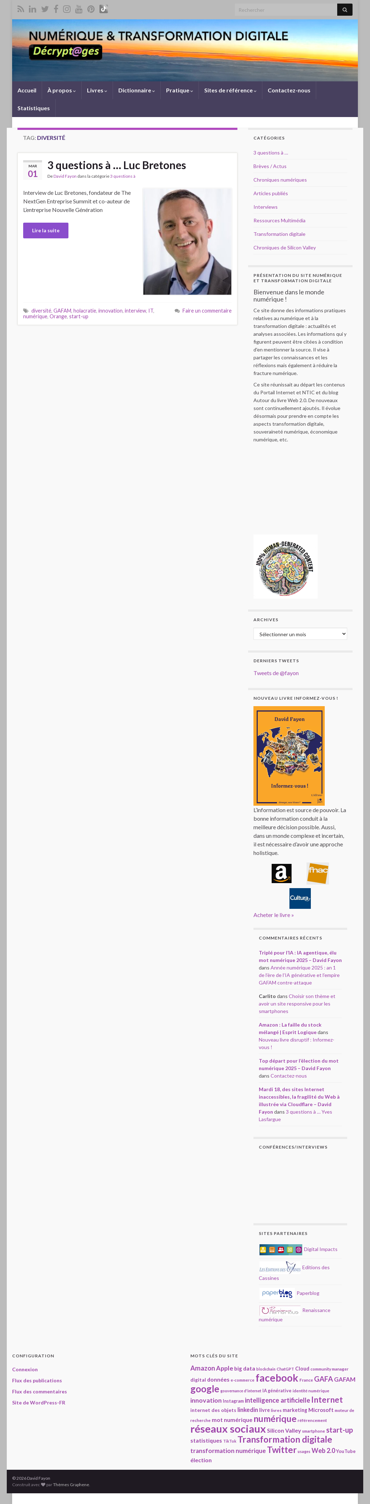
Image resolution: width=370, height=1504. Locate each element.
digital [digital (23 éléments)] (198, 1380)
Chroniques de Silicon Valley (284, 247)
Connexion (25, 1369)
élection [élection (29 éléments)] (201, 1460)
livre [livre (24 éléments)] (264, 1410)
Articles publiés (270, 193)
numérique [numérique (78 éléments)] (275, 1418)
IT (150, 311)
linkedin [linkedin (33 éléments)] (247, 1409)
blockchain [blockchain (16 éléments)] (266, 1369)
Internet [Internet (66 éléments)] (327, 1399)
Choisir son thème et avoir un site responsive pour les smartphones (297, 1003)
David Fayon (65, 176)
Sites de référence (230, 90)
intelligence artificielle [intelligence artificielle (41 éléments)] (277, 1400)
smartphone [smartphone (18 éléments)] (313, 1430)
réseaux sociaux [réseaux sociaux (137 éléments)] (228, 1428)
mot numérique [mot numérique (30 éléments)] (232, 1419)
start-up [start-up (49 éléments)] (339, 1429)
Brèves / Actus (270, 166)
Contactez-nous (289, 90)
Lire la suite (46, 230)
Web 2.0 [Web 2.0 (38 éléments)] (323, 1450)
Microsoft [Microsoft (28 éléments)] (321, 1410)
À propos (61, 90)
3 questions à (122, 176)
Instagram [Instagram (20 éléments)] (233, 1401)
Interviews (265, 207)
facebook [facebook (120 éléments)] (277, 1378)
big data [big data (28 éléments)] (244, 1368)
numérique (35, 316)
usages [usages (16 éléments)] (304, 1451)
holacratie (84, 311)
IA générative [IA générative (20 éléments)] (277, 1390)
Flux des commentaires (39, 1391)
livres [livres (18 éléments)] (276, 1410)
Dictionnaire (136, 90)
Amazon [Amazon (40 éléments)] (202, 1368)
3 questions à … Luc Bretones (116, 164)
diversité (41, 311)
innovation (110, 311)
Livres (97, 90)
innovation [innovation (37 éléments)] (206, 1400)
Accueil (26, 90)
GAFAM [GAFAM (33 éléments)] (344, 1379)
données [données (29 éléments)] (218, 1379)
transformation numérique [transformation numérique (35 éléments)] (228, 1450)
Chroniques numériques (280, 180)
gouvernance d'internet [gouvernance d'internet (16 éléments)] (240, 1390)
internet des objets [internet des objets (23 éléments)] (213, 1410)
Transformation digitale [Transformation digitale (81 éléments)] (284, 1439)
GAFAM (62, 311)
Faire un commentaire (207, 311)
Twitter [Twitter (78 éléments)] (282, 1449)
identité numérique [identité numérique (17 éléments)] (311, 1390)
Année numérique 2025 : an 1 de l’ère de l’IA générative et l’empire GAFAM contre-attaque (299, 975)
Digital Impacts (298, 1249)
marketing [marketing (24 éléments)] (295, 1410)
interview (135, 311)
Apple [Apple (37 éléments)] (224, 1368)
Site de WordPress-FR (38, 1402)
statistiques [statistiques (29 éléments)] (206, 1440)
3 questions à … (270, 153)
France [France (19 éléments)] (306, 1380)
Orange (58, 316)
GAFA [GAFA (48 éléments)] (323, 1378)
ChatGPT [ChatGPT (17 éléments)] (285, 1369)
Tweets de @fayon (276, 672)
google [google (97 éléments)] (204, 1388)
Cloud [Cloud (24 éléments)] (302, 1369)
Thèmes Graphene (71, 1484)
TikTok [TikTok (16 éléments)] (229, 1441)
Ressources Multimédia (279, 220)
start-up (78, 316)
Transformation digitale (279, 234)
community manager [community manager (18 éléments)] (329, 1368)
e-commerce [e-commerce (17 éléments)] (243, 1380)
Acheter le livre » (273, 914)
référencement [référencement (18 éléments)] (312, 1420)
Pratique (179, 90)
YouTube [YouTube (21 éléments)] (346, 1451)
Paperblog (289, 1293)
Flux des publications (37, 1380)
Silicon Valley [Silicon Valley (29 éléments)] (284, 1430)
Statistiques (33, 108)
